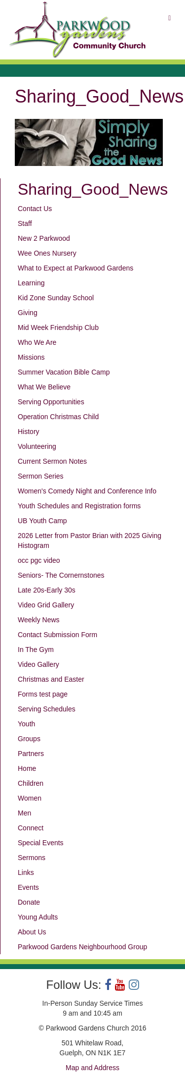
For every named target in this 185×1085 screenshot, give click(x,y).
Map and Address (92, 1068)
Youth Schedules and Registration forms (79, 506)
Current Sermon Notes (52, 461)
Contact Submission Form (57, 635)
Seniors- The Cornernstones (61, 575)
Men (24, 813)
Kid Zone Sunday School (56, 298)
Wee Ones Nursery (47, 253)
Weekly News (39, 620)
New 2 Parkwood (44, 238)
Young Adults (38, 917)
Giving (27, 313)
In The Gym (36, 649)
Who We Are (37, 342)
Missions (31, 357)
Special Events (41, 843)
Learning (31, 283)
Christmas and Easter (51, 679)
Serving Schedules (46, 709)
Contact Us (35, 209)
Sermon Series (41, 476)
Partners (31, 754)
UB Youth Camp (42, 521)
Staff (25, 223)
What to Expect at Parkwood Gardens (75, 268)
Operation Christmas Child (58, 417)
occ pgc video (39, 560)
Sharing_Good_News (93, 189)
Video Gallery (38, 664)
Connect (30, 828)
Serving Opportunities (51, 402)
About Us (32, 932)
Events (28, 887)
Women (29, 798)
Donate (29, 902)
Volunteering (37, 446)
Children (30, 783)
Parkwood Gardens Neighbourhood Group (82, 947)
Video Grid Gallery (46, 605)
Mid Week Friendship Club (58, 327)
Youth (26, 724)
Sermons (31, 858)
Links (26, 872)
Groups (29, 739)
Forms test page (43, 694)
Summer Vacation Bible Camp (64, 372)
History (28, 431)
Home (27, 768)
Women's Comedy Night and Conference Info (87, 491)
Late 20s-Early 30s (46, 590)
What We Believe (44, 387)
